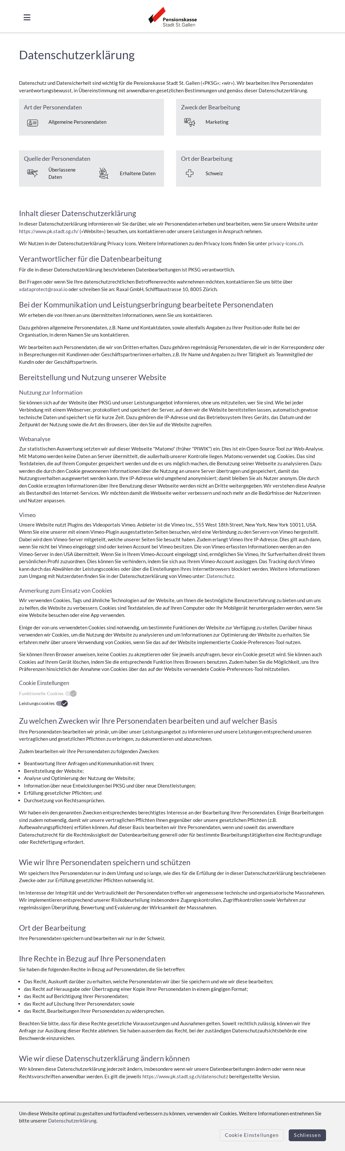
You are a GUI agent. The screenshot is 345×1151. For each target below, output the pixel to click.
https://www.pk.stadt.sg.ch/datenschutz (185, 1076)
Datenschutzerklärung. (73, 1120)
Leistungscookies (37, 703)
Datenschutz (220, 576)
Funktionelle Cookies (41, 693)
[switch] (62, 703)
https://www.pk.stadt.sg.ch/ (49, 231)
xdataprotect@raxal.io (43, 289)
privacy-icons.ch (285, 243)
